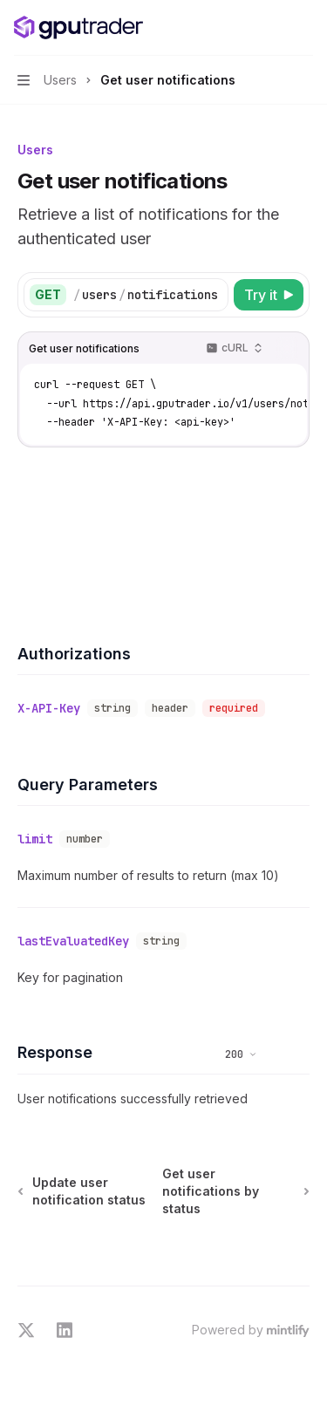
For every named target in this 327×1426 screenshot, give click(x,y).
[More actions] (304, 28)
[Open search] (271, 28)
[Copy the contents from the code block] (287, 349)
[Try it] (268, 294)
